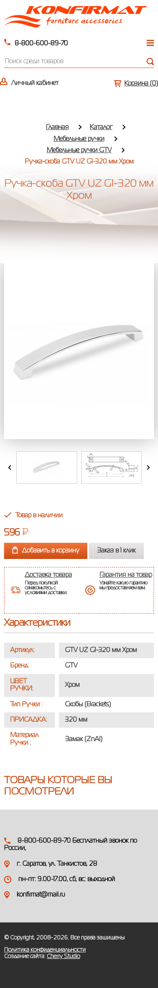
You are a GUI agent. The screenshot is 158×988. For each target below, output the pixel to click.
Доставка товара (48, 575)
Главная (57, 127)
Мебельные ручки (79, 139)
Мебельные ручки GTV (79, 150)
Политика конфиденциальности (45, 950)
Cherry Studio (63, 956)
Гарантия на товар (126, 575)
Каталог (101, 127)
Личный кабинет (34, 83)
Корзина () (141, 84)
